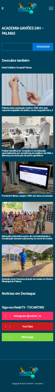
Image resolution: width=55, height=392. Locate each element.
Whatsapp (18, 337)
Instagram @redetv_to (22, 315)
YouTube (18, 326)
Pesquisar (43, 46)
